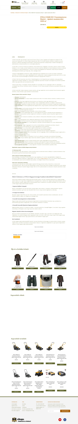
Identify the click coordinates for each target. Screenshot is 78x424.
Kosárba (56, 27)
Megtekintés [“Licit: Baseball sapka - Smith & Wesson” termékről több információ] (46, 289)
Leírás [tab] (13, 56)
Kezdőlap (12, 12)
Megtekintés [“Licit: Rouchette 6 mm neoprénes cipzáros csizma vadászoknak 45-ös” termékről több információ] (46, 268)
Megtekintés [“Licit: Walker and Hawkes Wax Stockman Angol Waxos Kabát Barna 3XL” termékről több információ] (17, 268)
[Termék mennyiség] (43, 27)
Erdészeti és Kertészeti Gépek (21, 12)
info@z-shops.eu (44, 158)
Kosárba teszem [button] (16, 363)
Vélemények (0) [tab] (21, 56)
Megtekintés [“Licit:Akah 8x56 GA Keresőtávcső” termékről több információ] (32, 289)
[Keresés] (48, 7)
